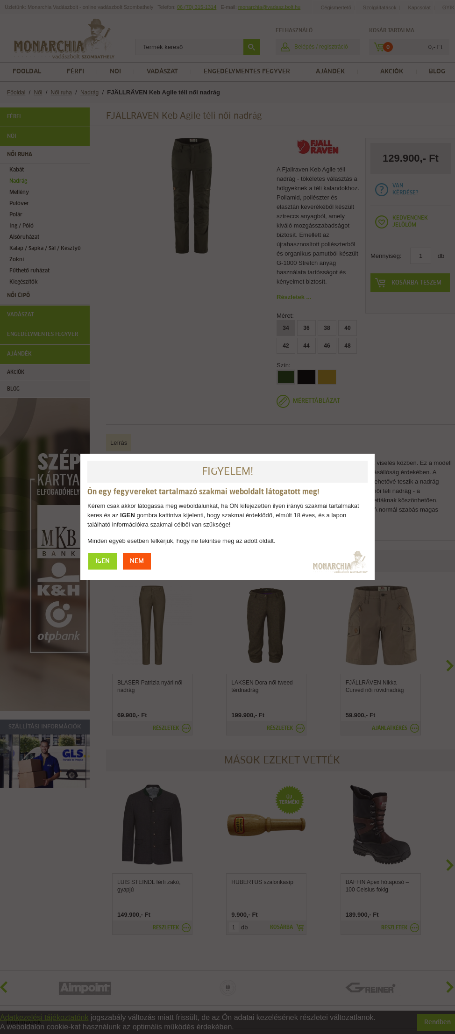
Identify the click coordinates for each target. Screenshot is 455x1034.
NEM (137, 561)
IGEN (102, 561)
